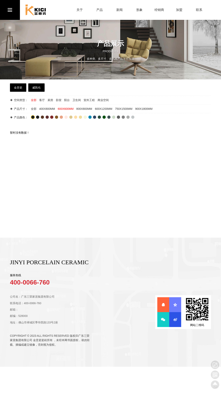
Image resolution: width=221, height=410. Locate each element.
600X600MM (65, 108)
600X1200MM (103, 108)
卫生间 (76, 100)
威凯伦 (36, 87)
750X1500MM (123, 108)
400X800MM (47, 108)
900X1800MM (144, 108)
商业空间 (103, 100)
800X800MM (84, 108)
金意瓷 (18, 87)
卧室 (59, 100)
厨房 (50, 100)
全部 (33, 100)
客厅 (42, 100)
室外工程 (89, 100)
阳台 (67, 100)
